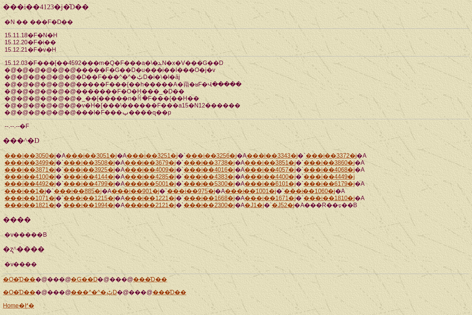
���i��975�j (191, 191)
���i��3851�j (270, 163)
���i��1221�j (150, 198)
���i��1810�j (329, 198)
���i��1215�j (89, 198)
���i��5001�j (150, 184)
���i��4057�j (270, 170)
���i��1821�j (30, 205)
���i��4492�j (30, 184)
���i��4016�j (209, 170)
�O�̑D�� (19, 279)
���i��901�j (135, 191)
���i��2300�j (209, 205)
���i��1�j (25, 191)
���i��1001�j (250, 191)
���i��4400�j (270, 177)
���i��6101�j (270, 184)
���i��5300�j (209, 184)
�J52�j (283, 205)
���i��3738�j (209, 163)
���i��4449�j (329, 177)
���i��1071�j (30, 198)
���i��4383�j (209, 177)
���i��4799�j (89, 184)
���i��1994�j (89, 205)
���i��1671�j (270, 198)
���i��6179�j (329, 184)
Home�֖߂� (18, 305)
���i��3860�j (329, 163)
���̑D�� (150, 279)
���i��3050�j (30, 156)
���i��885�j (78, 191)
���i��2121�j (150, 205)
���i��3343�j (272, 156)
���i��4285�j (150, 177)
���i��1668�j (209, 198)
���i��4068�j (329, 170)
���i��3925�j (89, 170)
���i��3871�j (30, 170)
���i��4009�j (150, 170)
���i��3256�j (211, 156)
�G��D (84, 279)
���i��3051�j (91, 156)
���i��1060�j (309, 191)
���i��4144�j (89, 177)
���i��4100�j (30, 177)
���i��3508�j (89, 163)
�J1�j (254, 205)
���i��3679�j (150, 163)
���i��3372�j (331, 156)
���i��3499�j (30, 163)
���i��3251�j (152, 156)
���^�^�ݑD (94, 292)
